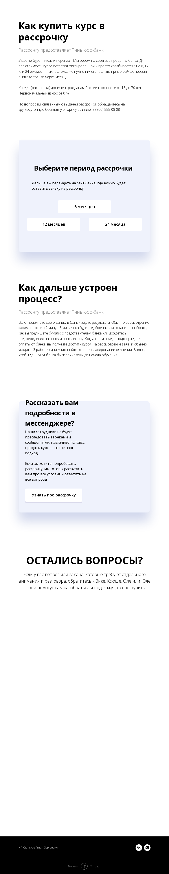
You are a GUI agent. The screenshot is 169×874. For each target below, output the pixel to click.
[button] (53, 495)
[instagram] (147, 847)
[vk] (139, 847)
